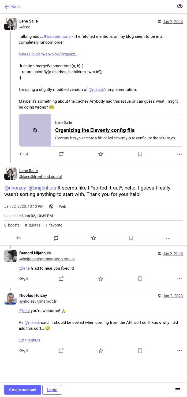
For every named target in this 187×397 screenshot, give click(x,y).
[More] (179, 154)
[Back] (86, 6)
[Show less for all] (180, 6)
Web (62, 206)
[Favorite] (101, 154)
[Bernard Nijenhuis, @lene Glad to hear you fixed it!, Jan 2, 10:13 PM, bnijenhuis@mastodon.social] (93, 267)
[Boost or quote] (61, 154)
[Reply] (24, 154)
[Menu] (178, 390)
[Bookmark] (140, 154)
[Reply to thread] (24, 279)
